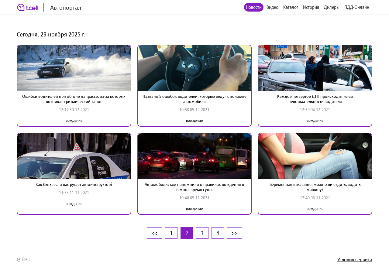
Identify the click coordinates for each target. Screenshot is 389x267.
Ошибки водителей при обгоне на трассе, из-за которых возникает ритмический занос (74, 99)
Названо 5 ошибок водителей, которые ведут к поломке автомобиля (194, 99)
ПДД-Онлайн (356, 7)
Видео (272, 7)
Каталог (290, 7)
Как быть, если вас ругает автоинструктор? (74, 184)
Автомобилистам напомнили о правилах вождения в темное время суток (194, 187)
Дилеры (331, 7)
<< (154, 233)
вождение (74, 120)
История (311, 7)
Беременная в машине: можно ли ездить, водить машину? (315, 187)
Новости (254, 7)
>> (234, 233)
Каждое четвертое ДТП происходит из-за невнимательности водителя (315, 99)
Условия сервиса (354, 259)
